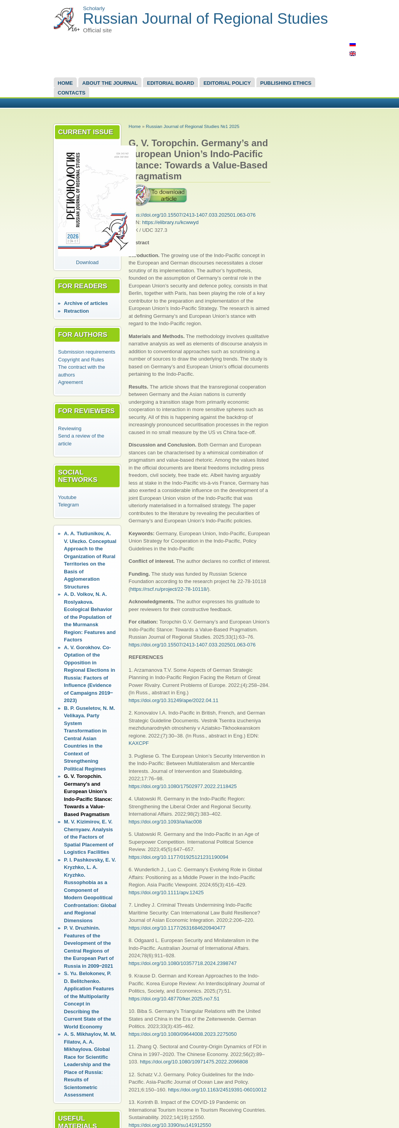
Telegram (68, 505)
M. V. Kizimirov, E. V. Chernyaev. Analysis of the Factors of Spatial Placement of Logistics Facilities (88, 837)
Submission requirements (86, 352)
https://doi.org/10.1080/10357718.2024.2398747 (183, 963)
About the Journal (110, 83)
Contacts (71, 93)
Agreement (70, 382)
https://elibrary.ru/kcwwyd (170, 222)
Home (65, 83)
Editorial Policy (227, 83)
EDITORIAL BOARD (170, 83)
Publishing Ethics (285, 83)
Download (87, 262)
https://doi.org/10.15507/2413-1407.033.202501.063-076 (192, 215)
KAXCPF (139, 743)
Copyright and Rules (81, 360)
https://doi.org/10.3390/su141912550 (170, 1125)
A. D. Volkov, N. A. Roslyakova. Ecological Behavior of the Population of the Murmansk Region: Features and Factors (90, 617)
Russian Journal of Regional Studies (205, 18)
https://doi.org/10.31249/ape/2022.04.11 (174, 700)
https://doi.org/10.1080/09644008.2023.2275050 (183, 1034)
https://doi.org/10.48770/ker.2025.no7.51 (174, 999)
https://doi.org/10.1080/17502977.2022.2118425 (183, 786)
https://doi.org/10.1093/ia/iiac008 (165, 822)
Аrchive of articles (86, 303)
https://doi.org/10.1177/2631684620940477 (177, 928)
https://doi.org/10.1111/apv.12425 (166, 892)
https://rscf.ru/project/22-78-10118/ (169, 589)
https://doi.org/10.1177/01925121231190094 (178, 857)
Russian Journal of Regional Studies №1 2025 (192, 126)
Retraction (76, 311)
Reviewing (69, 428)
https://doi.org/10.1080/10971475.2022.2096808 (194, 1062)
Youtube (67, 497)
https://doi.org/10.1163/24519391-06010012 (217, 1090)
